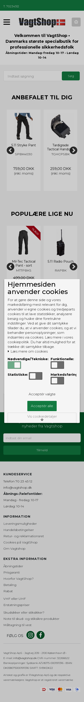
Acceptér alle (42, 406)
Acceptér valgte (42, 394)
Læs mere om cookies (28, 351)
